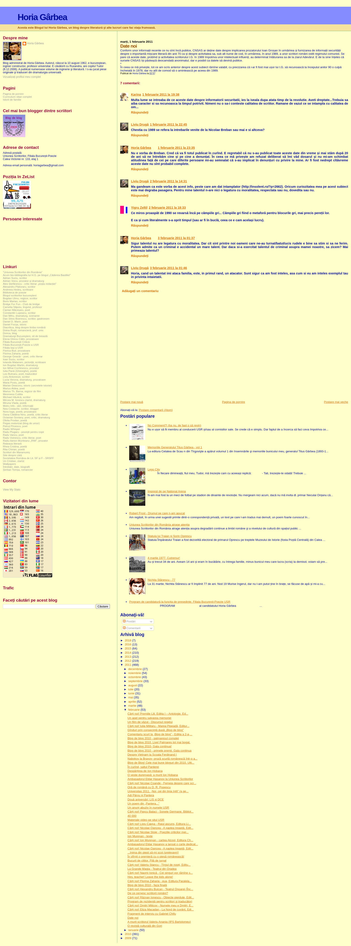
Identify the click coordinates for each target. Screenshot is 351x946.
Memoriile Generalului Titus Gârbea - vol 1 (175, 447)
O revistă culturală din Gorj (145, 925)
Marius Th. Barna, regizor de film (22, 391)
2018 (128, 640)
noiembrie (135, 673)
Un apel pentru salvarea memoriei (149, 718)
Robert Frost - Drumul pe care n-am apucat (157, 513)
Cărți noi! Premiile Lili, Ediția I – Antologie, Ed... (158, 713)
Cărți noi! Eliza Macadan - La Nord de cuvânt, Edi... (161, 909)
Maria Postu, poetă (14, 382)
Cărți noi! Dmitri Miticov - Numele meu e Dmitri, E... (160, 905)
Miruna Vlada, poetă (14, 402)
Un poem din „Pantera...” (143, 803)
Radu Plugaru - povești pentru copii (23, 431)
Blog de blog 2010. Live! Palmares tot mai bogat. (159, 742)
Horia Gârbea (42, 17)
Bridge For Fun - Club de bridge (21, 304)
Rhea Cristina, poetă (15, 446)
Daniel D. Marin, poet (15, 321)
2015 (128, 648)
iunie (131, 693)
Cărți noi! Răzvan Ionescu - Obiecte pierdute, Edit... (161, 897)
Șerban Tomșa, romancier (18, 469)
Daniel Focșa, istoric (15, 324)
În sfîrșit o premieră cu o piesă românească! (156, 856)
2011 (128, 664)
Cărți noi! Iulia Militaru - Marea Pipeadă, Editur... (158, 726)
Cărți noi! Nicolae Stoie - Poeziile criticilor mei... (158, 832)
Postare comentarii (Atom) (156, 410)
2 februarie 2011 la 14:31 (168, 181)
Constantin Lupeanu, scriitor (19, 312)
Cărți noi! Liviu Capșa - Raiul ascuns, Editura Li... (159, 824)
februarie (134, 709)
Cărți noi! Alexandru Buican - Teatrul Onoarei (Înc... (160, 889)
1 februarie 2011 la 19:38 (160, 94)
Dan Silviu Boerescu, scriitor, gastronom (26, 318)
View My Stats (11, 489)
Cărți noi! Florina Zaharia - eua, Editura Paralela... (160, 881)
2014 (128, 652)
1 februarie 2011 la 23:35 (176, 148)
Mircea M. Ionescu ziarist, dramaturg (24, 399)
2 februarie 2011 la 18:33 (167, 207)
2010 (128, 934)
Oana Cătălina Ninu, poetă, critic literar (25, 414)
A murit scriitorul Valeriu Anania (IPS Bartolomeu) (159, 921)
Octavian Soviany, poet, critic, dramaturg (26, 417)
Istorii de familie (12, 99)
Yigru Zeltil (139, 207)
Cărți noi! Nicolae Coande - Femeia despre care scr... (162, 783)
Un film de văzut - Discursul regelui (150, 722)
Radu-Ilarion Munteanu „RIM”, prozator (25, 440)
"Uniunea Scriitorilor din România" (22, 272)
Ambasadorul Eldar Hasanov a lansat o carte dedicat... (163, 844)
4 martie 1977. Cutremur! (164, 558)
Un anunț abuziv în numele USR (148, 807)
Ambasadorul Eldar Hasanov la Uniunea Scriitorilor (160, 779)
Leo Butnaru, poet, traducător (20, 373)
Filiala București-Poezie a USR (21, 344)
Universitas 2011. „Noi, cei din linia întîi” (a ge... (158, 791)
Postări (129, 621)
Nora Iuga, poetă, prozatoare (19, 411)
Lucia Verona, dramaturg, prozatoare (24, 379)
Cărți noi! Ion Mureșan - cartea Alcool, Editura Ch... (160, 840)
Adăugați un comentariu (140, 291)
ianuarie (133, 930)
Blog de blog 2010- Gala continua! (150, 746)
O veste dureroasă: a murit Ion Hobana (153, 775)
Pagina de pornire (233, 402)
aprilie (132, 701)
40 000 (132, 815)
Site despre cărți (12, 455)
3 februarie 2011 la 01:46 (168, 268)
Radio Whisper (11, 429)
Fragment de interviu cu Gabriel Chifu (152, 913)
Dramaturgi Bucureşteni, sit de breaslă (25, 336)
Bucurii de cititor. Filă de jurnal (147, 860)
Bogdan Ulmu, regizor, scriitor (20, 298)
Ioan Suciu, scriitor (13, 359)
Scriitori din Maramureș (16, 452)
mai (131, 697)
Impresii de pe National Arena (167, 491)
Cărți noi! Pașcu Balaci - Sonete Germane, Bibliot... (161, 811)
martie (132, 705)
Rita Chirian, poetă (14, 449)
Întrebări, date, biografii (16, 466)
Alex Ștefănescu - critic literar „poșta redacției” (29, 283)
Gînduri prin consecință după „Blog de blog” (156, 730)
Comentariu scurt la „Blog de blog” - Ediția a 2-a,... (160, 734)
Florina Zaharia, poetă (16, 353)
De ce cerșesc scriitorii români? (148, 893)
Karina (136, 94)
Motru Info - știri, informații (18, 405)
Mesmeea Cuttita (13, 394)
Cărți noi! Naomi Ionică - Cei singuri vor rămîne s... (160, 872)
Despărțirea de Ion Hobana (145, 771)
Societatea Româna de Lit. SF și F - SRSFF (28, 458)
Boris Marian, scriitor (15, 301)
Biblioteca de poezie (14, 292)
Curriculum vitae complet (17, 96)
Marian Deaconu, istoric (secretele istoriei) (27, 385)
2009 (128, 938)
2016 (128, 644)
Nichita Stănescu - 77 (161, 580)
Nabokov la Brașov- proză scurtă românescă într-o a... (162, 758)
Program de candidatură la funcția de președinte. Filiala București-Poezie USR (179, 601)
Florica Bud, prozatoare (16, 350)
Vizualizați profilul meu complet (22, 76)
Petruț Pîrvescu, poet (15, 426)
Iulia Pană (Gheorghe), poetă (20, 370)
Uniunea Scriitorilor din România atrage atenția (159, 524)
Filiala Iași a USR (13, 347)
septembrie (135, 681)
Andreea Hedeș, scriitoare (18, 289)
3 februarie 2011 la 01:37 (176, 238)
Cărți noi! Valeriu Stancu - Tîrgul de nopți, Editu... (159, 864)
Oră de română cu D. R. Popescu (149, 787)
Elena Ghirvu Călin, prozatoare (21, 338)
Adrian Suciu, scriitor (15, 277)
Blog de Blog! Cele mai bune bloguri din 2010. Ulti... (161, 762)
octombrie (135, 677)
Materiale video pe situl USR (146, 820)
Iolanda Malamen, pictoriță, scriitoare (24, 362)
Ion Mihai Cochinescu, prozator (21, 368)
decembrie (135, 669)
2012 (128, 660)
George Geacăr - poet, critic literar (23, 356)
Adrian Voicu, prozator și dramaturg (23, 280)
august (133, 685)
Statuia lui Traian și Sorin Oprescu (170, 536)
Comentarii (131, 628)
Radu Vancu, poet (13, 434)
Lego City (154, 469)
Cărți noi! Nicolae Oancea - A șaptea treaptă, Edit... (160, 828)
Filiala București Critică (16, 341)
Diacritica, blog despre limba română (24, 327)
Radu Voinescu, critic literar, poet (22, 437)
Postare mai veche (336, 402)
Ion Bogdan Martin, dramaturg (20, 365)
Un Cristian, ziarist (13, 460)
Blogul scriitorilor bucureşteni (19, 295)
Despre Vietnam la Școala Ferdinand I (152, 754)
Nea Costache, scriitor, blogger (21, 408)
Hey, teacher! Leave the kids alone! (150, 877)
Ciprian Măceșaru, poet (16, 309)
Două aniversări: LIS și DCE (146, 799)
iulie (131, 689)
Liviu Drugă (140, 124)
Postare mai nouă (131, 402)
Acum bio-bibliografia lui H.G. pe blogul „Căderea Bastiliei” (37, 275)
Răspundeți (139, 112)
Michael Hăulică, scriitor (17, 397)
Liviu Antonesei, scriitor (16, 376)
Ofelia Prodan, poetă (15, 420)
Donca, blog (10, 333)
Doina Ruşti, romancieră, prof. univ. (23, 330)
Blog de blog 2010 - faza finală (147, 885)
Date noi (133, 917)
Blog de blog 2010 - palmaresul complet (153, 738)
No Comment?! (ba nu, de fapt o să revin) (174, 425)
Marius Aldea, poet (14, 388)
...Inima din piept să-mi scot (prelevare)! (153, 852)
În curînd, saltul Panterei (143, 767)
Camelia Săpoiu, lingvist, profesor (22, 307)
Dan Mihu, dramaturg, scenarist (21, 315)
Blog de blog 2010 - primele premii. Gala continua (159, 750)
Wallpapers (9, 463)
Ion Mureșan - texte (140, 836)
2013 (128, 656)
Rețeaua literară (12, 443)
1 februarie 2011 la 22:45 (168, 124)
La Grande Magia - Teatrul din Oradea (152, 868)
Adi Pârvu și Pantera (141, 795)
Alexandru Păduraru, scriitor (19, 286)
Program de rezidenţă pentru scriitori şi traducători (160, 901)
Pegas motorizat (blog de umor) (21, 423)
